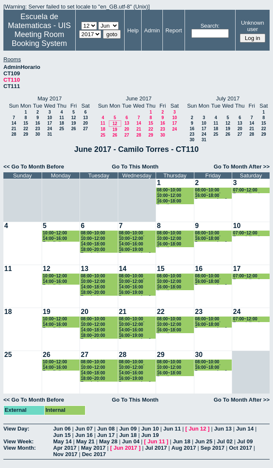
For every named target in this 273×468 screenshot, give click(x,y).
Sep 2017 (213, 448)
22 (25, 128)
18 (61, 123)
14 (13, 123)
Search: (209, 26)
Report (173, 30)
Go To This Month (135, 166)
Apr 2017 (65, 448)
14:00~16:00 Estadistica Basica (55, 239)
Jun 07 (84, 428)
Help (133, 30)
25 (61, 128)
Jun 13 (222, 428)
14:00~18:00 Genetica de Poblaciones (93, 244)
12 (73, 117)
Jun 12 (197, 428)
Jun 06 (62, 428)
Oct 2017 (240, 448)
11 (61, 117)
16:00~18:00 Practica (169, 201)
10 (49, 117)
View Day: (16, 428)
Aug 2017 (183, 448)
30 (37, 134)
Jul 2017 (156, 448)
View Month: (19, 448)
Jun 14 (244, 428)
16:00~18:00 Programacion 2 (211, 196)
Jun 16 (84, 435)
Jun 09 (127, 428)
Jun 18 (127, 435)
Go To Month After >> (242, 166)
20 (85, 123)
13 (85, 117)
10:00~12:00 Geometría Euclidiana (169, 196)
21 (13, 128)
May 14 (62, 441)
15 (25, 123)
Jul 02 (225, 441)
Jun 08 (106, 428)
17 (49, 123)
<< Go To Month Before (33, 166)
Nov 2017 (65, 454)
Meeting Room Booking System (39, 39)
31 (49, 134)
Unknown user (252, 26)
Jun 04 (130, 441)
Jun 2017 (125, 448)
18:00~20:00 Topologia (93, 250)
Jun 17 (106, 435)
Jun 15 (62, 435)
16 (37, 123)
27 (85, 128)
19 (73, 123)
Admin (152, 30)
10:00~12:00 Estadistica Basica (55, 233)
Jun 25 (203, 441)
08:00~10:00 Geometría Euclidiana (169, 190)
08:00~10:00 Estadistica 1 (208, 190)
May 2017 (93, 448)
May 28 (108, 441)
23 (37, 128)
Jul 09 (245, 441)
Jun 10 (150, 428)
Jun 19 (150, 435)
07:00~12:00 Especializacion (248, 190)
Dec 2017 (94, 454)
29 (25, 134)
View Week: (18, 441)
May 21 (85, 441)
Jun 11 (172, 428)
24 (49, 128)
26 (73, 128)
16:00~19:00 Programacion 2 (135, 250)
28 (13, 134)
